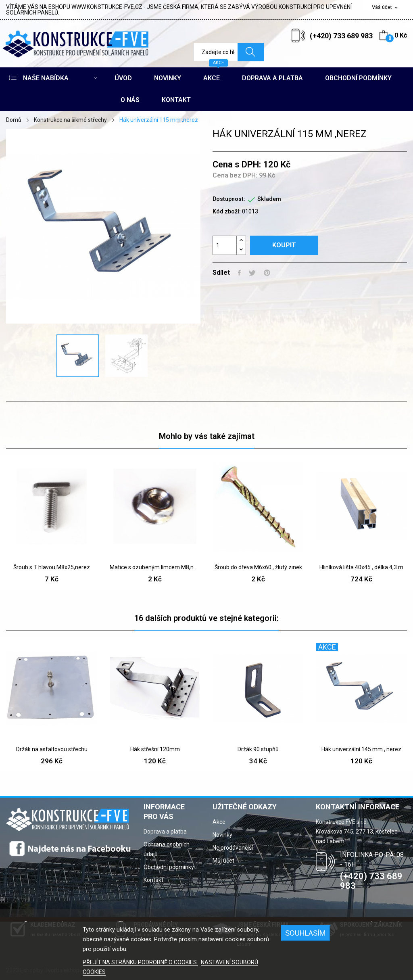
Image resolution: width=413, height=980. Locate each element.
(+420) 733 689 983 (341, 35)
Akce (219, 822)
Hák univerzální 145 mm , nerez (361, 749)
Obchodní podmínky (169, 867)
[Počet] (225, 245)
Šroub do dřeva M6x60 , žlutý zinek (258, 567)
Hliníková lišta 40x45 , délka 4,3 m (361, 567)
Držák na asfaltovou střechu (52, 749)
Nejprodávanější (233, 847)
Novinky (222, 835)
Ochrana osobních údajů (167, 849)
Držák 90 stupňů (258, 749)
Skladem (269, 199)
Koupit (284, 245)
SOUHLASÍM (305, 933)
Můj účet (223, 860)
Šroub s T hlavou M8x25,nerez (51, 567)
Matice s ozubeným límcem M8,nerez (155, 567)
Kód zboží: (227, 211)
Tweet (252, 273)
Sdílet (239, 273)
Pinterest (267, 273)
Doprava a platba (165, 831)
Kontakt (153, 880)
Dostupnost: (229, 199)
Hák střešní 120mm (155, 749)
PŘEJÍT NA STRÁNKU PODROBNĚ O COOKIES (140, 962)
